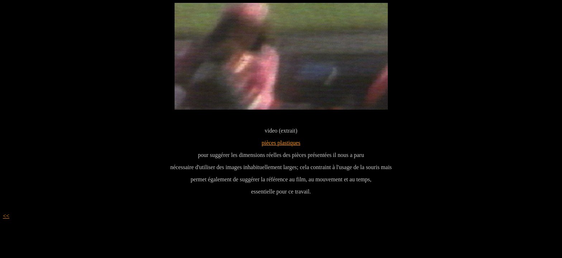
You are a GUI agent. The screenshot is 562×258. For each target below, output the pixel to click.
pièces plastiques (281, 143)
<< (6, 216)
